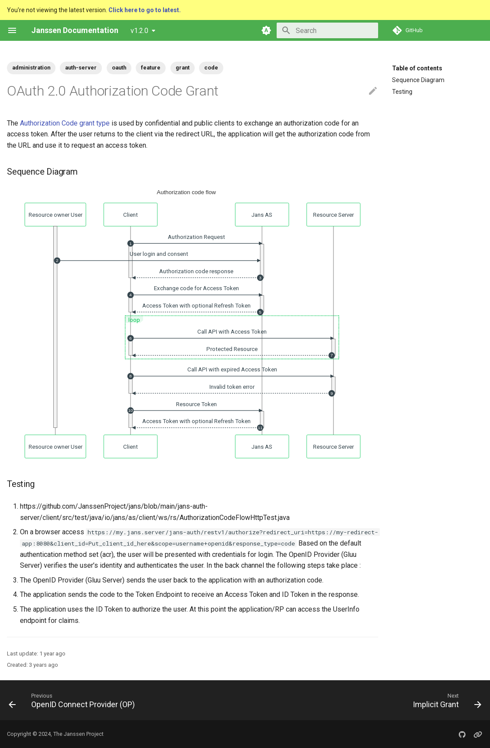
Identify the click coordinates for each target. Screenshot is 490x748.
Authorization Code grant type (65, 123)
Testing (402, 91)
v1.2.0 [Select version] (139, 30)
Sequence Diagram (418, 79)
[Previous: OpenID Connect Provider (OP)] (74, 700)
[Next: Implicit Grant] (445, 700)
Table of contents (417, 68)
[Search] (327, 30)
